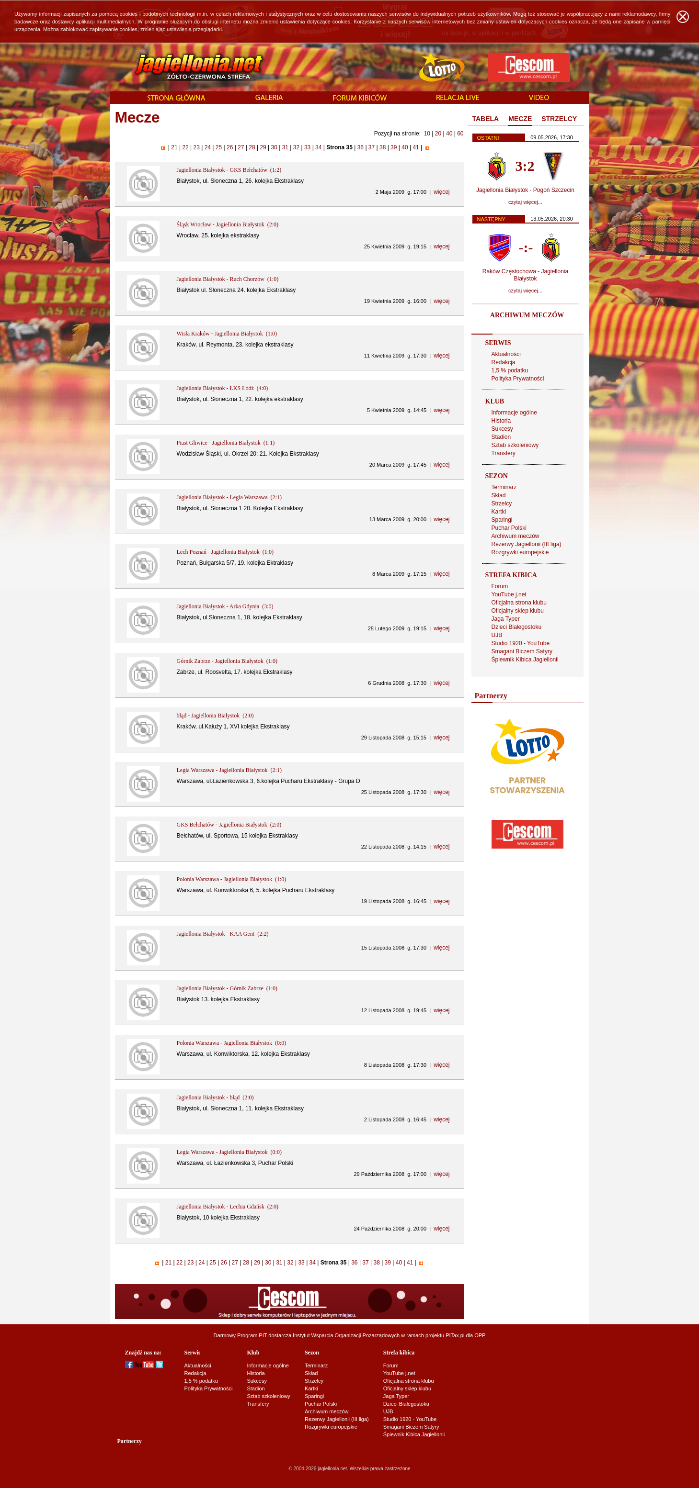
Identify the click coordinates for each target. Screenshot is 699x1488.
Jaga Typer (506, 618)
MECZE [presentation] (520, 119)
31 (285, 147)
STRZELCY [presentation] (559, 119)
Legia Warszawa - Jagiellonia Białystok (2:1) (229, 770)
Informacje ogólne (514, 412)
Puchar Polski (509, 528)
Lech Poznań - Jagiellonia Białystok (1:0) (225, 551)
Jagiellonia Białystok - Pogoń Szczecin (525, 190)
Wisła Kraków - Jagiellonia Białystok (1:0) (227, 333)
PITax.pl (455, 1335)
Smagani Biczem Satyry (522, 651)
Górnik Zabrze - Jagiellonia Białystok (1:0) (227, 661)
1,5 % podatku (510, 370)
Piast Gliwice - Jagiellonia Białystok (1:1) (226, 442)
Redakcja (504, 362)
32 (296, 147)
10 (427, 133)
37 (372, 147)
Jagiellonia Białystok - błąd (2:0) (215, 1097)
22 (185, 147)
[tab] (486, 119)
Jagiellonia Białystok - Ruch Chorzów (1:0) (228, 279)
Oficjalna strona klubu (519, 602)
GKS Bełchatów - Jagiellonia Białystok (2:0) (229, 824)
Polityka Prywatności (518, 378)
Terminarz (504, 487)
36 (360, 147)
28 (252, 147)
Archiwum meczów (515, 536)
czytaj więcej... (525, 202)
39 (394, 147)
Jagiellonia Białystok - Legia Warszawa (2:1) (229, 497)
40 (449, 133)
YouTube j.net (509, 594)
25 (218, 147)
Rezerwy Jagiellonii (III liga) (526, 544)
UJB (497, 635)
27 (241, 147)
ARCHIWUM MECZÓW (527, 315)
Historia (501, 420)
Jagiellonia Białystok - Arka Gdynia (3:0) (225, 606)
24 (207, 147)
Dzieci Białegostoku (517, 627)
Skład (499, 495)
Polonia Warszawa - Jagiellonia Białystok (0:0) (231, 1043)
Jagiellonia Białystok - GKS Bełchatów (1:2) (229, 170)
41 (416, 147)
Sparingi (502, 519)
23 (196, 147)
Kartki (499, 511)
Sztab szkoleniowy (515, 445)
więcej (441, 192)
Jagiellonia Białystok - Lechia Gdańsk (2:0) (228, 1206)
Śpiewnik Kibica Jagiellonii (525, 659)
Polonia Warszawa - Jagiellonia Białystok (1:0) (231, 879)
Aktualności (506, 354)
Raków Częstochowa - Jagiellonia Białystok (525, 275)
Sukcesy (502, 428)
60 (460, 133)
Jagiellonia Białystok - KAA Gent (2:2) (223, 933)
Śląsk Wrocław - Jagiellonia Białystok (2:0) (228, 224)
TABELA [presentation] (485, 119)
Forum (500, 586)
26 (230, 147)
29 (263, 147)
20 (438, 133)
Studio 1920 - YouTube (521, 643)
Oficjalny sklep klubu (518, 610)
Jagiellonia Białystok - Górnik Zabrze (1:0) (227, 988)
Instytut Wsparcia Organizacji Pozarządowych (346, 1335)
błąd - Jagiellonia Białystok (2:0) (215, 715)
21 (174, 147)
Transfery (504, 453)
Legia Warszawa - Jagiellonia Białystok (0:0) (229, 1152)
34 (318, 147)
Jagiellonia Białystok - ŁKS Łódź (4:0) (222, 388)
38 (383, 147)
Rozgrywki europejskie (520, 552)
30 (274, 147)
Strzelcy (502, 503)
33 (307, 147)
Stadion (501, 437)
